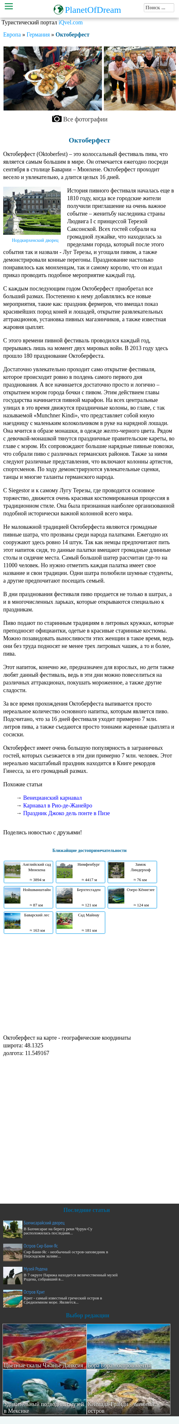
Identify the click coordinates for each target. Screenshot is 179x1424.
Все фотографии (85, 119)
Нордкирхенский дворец (35, 240)
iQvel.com (70, 22)
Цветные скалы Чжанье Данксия (43, 1365)
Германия (38, 34)
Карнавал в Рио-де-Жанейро (57, 805)
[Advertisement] (88, 983)
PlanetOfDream (93, 10)
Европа (12, 34)
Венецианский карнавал (52, 798)
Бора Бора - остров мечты (119, 1365)
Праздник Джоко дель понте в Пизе (66, 813)
